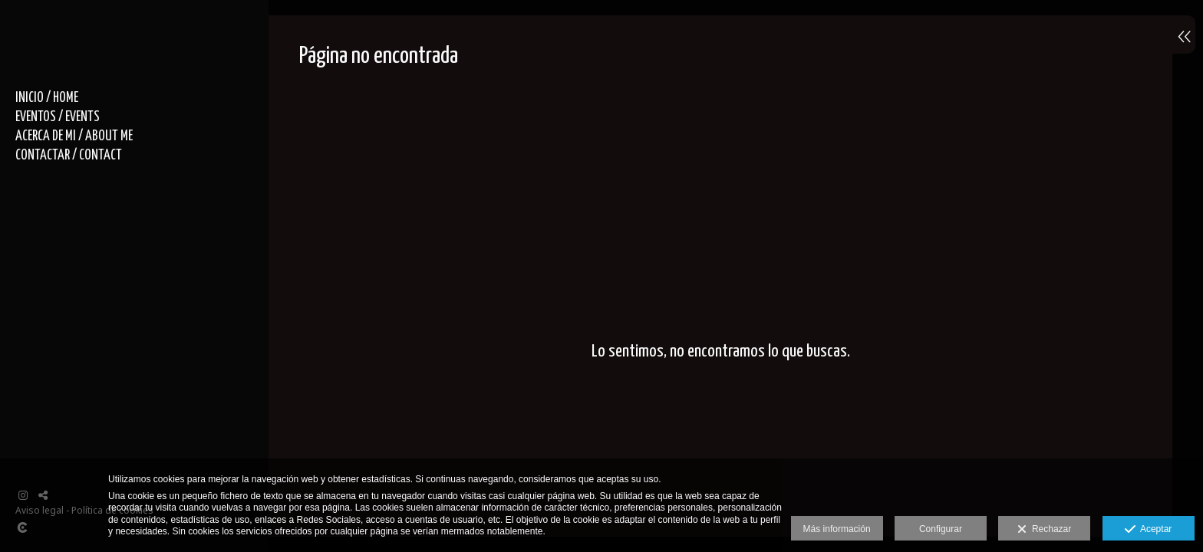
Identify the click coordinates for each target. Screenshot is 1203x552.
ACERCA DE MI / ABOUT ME (74, 136)
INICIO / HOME (46, 98)
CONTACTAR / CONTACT (68, 156)
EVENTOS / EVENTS (57, 117)
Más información (837, 529)
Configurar (940, 529)
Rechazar (1044, 530)
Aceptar (1148, 530)
